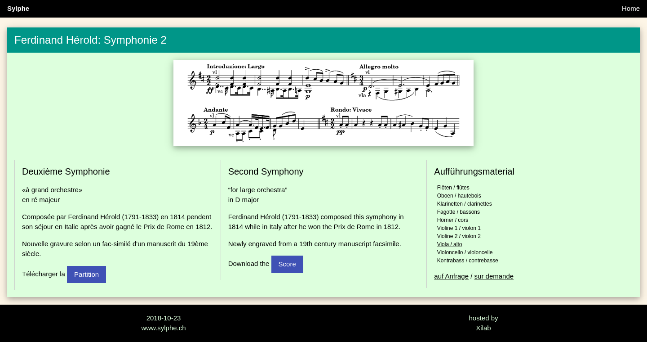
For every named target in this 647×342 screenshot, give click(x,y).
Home (631, 8)
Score (287, 264)
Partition (86, 274)
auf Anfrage (451, 276)
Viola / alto (449, 244)
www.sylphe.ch (163, 328)
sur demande (494, 276)
